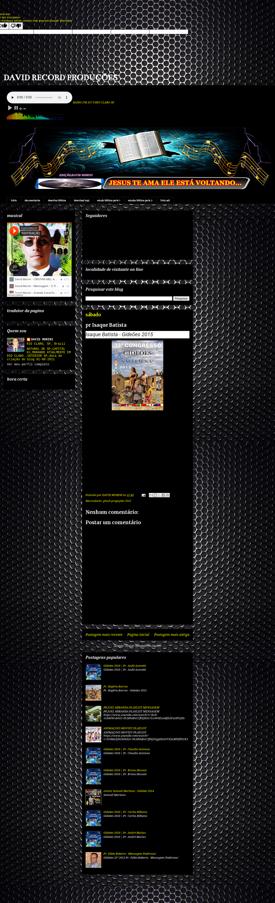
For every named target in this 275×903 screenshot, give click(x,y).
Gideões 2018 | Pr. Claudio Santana (126, 749)
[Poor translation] (16, 26)
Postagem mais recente (104, 635)
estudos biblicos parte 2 (140, 200)
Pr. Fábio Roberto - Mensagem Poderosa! (129, 853)
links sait (165, 200)
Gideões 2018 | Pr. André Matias (124, 832)
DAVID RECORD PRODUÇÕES (60, 77)
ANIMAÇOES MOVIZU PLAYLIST (124, 728)
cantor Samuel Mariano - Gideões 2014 (128, 791)
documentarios (32, 200)
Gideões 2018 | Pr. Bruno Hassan (125, 770)
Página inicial (138, 635)
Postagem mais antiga (171, 635)
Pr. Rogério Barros (115, 686)
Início (14, 200)
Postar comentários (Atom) (143, 645)
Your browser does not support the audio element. (39, 97)
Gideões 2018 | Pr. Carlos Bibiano (125, 812)
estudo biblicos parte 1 (108, 200)
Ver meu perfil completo (28, 364)
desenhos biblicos (57, 200)
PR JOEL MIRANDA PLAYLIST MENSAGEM (131, 707)
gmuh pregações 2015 (117, 501)
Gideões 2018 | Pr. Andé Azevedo (124, 665)
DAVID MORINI (42, 339)
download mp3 (81, 200)
